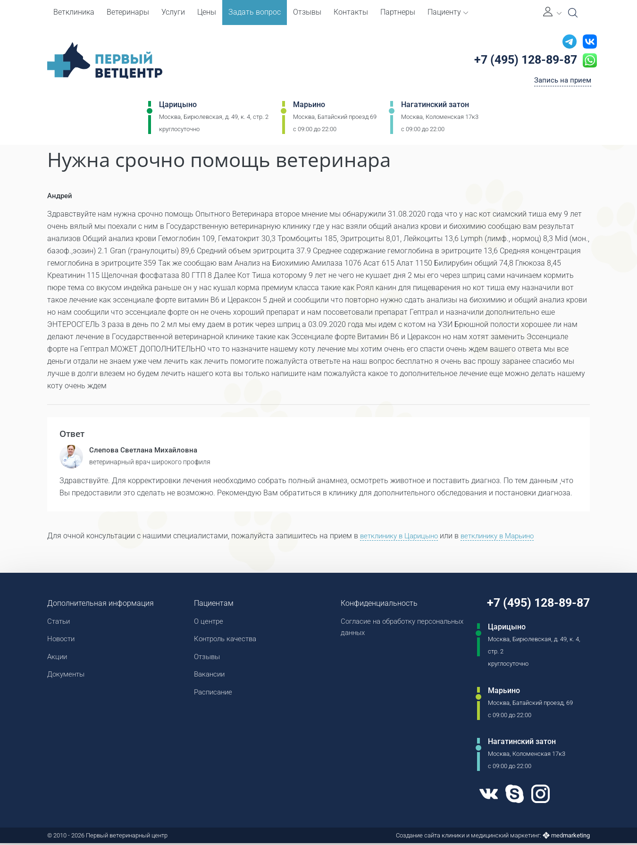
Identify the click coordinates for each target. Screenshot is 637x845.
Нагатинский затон (435, 106)
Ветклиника (73, 12)
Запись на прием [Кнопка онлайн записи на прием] (561, 81)
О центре (207, 623)
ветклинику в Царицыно (402, 537)
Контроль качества (226, 641)
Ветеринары (128, 12)
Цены (206, 12)
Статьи (59, 623)
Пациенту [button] (447, 12)
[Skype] (511, 796)
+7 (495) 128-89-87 (523, 61)
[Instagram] (539, 796)
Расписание (213, 696)
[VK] (484, 796)
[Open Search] (573, 13)
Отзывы (307, 12)
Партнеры (397, 12)
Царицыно (178, 106)
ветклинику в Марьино (507, 537)
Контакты (351, 12)
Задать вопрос (254, 12)
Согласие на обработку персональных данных (378, 629)
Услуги (173, 12)
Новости (62, 641)
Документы (67, 678)
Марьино (309, 106)
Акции (57, 659)
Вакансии (209, 678)
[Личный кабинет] (552, 12)
